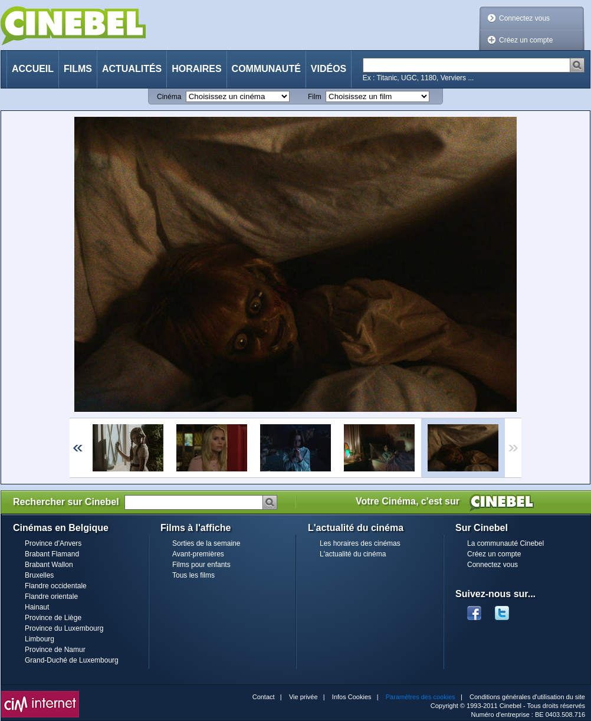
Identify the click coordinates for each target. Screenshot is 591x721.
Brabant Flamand (52, 554)
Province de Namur (55, 649)
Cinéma (169, 97)
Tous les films (193, 575)
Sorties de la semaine (206, 543)
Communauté (266, 69)
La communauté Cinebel (505, 543)
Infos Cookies (352, 696)
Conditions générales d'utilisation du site (527, 696)
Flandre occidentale (56, 586)
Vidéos (328, 69)
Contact (263, 696)
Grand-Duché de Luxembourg (72, 660)
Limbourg (39, 639)
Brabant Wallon (49, 565)
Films (78, 69)
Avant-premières (198, 554)
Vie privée (303, 696)
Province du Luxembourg (64, 628)
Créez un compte (526, 40)
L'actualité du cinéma (353, 554)
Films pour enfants (201, 565)
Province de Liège (53, 618)
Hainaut (37, 607)
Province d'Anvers (53, 543)
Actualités (132, 69)
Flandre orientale (51, 596)
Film (314, 97)
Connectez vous (524, 18)
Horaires (196, 69)
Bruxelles (39, 575)
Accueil (33, 69)
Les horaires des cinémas (360, 543)
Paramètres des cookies (420, 696)
